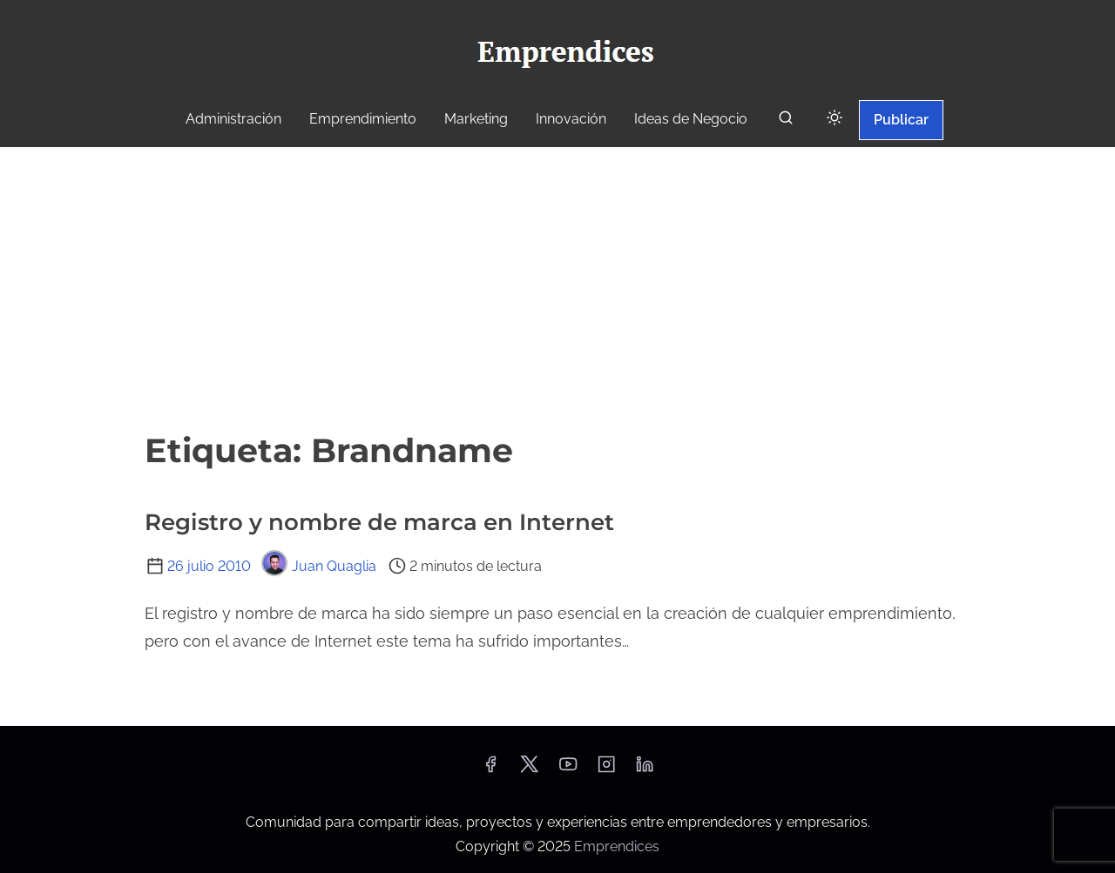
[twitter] (529, 770)
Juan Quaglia (318, 566)
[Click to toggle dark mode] (834, 119)
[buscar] (785, 121)
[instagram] (606, 770)
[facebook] (490, 770)
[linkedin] (644, 770)
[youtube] (568, 770)
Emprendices (616, 846)
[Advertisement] (557, 286)
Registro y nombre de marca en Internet (379, 522)
